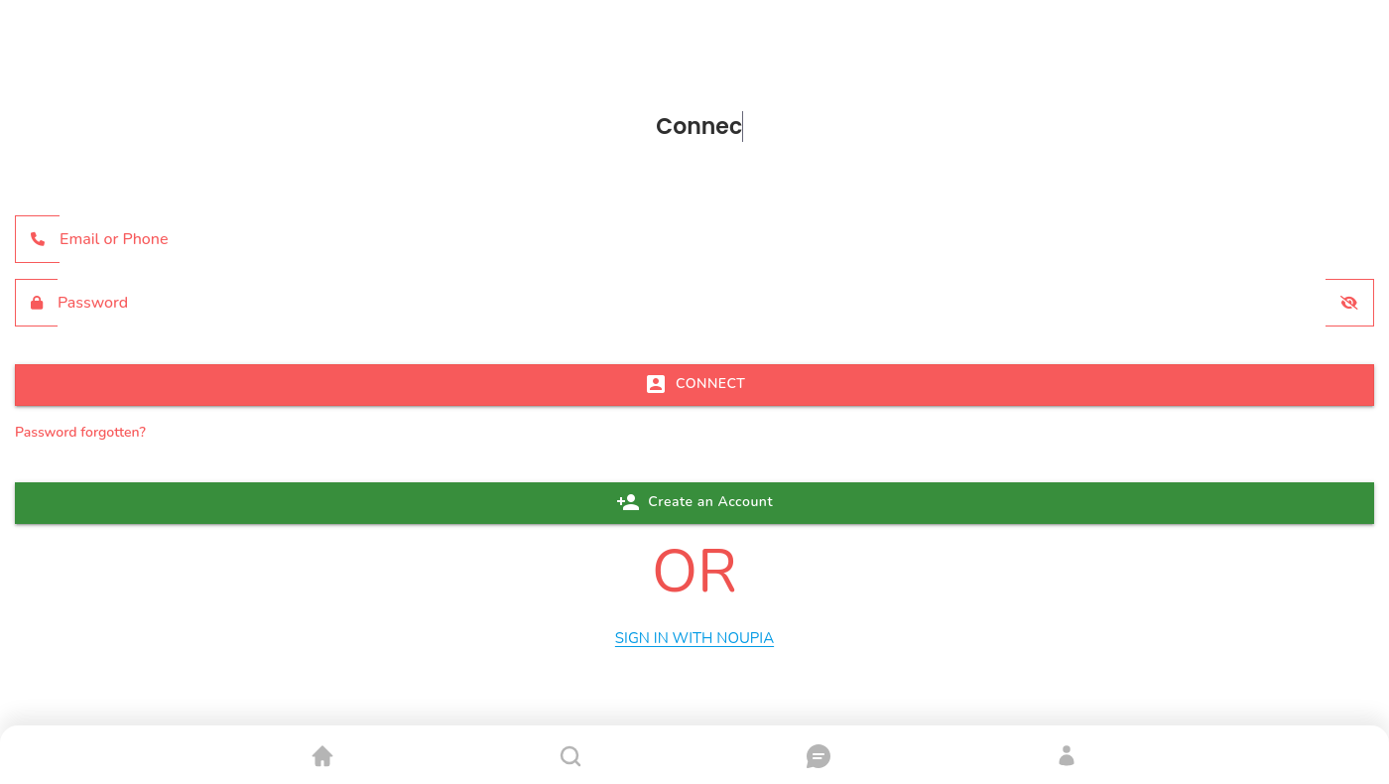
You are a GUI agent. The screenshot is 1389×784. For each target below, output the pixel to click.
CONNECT (695, 384)
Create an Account (694, 502)
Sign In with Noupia (694, 638)
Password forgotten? (80, 432)
